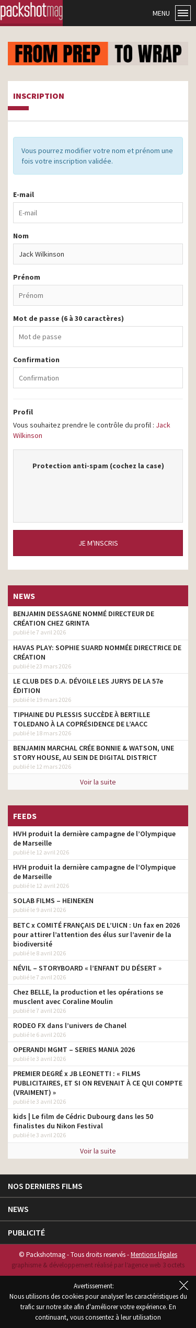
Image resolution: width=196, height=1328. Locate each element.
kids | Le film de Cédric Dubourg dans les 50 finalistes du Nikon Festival (83, 1121)
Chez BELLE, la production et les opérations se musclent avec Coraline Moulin (88, 996)
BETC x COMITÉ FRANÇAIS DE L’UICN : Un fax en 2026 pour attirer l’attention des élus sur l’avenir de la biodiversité (96, 934)
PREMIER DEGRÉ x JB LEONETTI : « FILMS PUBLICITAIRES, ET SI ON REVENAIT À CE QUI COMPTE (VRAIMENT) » (97, 1083)
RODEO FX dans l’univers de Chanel (69, 1025)
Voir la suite (98, 782)
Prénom (26, 277)
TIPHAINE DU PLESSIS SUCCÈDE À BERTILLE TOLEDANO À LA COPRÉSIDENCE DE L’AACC (81, 719)
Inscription (38, 96)
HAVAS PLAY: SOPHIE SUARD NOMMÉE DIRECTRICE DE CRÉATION (97, 652)
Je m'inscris (98, 543)
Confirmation (36, 359)
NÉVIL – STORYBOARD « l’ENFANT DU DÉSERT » (87, 968)
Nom (21, 235)
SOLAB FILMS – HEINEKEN (53, 900)
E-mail (23, 194)
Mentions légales (154, 1254)
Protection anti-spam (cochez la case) (98, 465)
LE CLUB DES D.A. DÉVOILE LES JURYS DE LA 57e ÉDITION (88, 685)
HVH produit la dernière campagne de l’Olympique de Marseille (94, 838)
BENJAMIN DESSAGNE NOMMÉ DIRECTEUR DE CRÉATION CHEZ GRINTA (83, 618)
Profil (23, 412)
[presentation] (103, 491)
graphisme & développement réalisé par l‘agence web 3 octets (98, 1265)
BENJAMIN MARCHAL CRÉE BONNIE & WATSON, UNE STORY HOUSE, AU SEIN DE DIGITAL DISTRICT (93, 752)
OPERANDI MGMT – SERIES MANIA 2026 (74, 1049)
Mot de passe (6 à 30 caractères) (68, 318)
